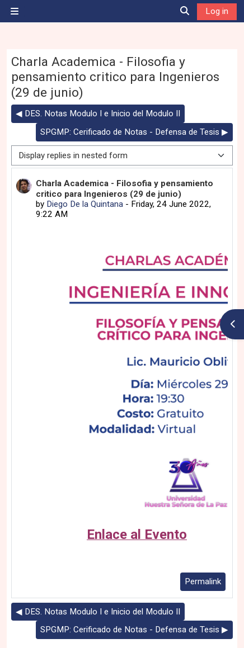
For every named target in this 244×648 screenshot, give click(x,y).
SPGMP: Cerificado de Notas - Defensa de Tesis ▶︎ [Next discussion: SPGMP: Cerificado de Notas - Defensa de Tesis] (134, 132)
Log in (216, 11)
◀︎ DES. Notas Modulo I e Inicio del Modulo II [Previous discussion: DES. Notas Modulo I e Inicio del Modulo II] (98, 113)
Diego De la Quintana (84, 204)
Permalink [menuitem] (203, 581)
